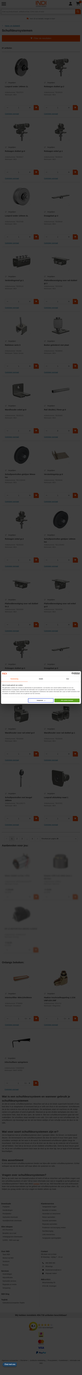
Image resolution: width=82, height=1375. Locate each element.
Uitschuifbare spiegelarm (16, 1062)
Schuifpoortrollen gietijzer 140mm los (59, 540)
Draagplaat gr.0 (51, 668)
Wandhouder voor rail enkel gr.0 (20, 733)
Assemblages (7, 1274)
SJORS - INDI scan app (11, 1240)
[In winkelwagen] (36, 107)
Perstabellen (7, 1214)
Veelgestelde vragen (49, 1207)
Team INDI (6, 1254)
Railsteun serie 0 (12, 345)
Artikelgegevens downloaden (13, 1237)
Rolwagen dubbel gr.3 (15, 668)
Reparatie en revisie (10, 1284)
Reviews (5, 1265)
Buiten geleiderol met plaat (56, 345)
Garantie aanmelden (49, 1221)
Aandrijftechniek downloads (12, 1221)
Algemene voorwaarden (10, 1360)
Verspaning (6, 1288)
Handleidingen (8, 1210)
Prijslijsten (6, 1207)
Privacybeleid (52, 1360)
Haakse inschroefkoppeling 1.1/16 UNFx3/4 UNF (59, 999)
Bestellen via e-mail (9, 1233)
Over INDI (5, 1251)
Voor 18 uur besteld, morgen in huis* (42, 19)
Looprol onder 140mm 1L (16, 86)
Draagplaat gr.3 (51, 216)
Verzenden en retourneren (51, 1214)
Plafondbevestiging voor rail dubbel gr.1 (60, 281)
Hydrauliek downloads (10, 1217)
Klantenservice (47, 1204)
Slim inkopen (7, 1227)
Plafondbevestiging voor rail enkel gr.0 (60, 605)
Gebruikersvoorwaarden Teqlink (13, 1303)
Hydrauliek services (9, 1281)
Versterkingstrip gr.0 (53, 474)
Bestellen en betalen (49, 1210)
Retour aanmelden (48, 1217)
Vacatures (6, 1261)
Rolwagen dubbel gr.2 (54, 86)
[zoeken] (78, 11)
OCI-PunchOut (8, 1230)
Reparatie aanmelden (49, 1224)
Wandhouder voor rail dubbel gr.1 (59, 733)
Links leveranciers (48, 1234)
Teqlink (4, 1300)
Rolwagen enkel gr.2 (14, 539)
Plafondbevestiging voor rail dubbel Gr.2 (21, 605)
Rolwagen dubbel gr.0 (15, 151)
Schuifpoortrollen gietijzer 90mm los (20, 475)
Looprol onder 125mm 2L (16, 216)
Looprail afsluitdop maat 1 (56, 797)
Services (5, 1271)
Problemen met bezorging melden (54, 1227)
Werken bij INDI (8, 1258)
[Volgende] (37, 838)
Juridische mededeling (37, 1360)
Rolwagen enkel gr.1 (53, 151)
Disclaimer (24, 1360)
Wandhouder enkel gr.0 (15, 410)
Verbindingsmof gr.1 (14, 280)
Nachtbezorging (47, 1231)
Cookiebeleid (63, 1360)
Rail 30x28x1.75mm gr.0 (55, 410)
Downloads (6, 1204)
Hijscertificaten (8, 1277)
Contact (44, 1251)
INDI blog (5, 1294)
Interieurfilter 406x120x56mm (18, 997)
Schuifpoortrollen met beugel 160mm (18, 798)
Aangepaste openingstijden (51, 1238)
